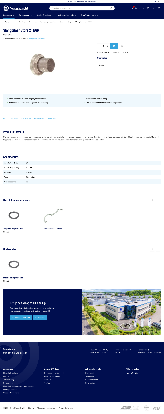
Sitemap (31, 408)
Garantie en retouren (52, 376)
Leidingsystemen (10, 389)
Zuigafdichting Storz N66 (13, 228)
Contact (47, 383)
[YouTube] (136, 373)
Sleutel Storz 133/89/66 (52, 228)
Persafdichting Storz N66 (13, 277)
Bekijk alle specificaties (38, 38)
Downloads (89, 373)
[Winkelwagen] (158, 8)
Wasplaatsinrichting (11, 393)
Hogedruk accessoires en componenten (18, 386)
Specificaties (26, 118)
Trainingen (89, 376)
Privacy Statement (66, 408)
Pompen (6, 376)
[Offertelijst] (153, 8)
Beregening (8, 383)
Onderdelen (51, 118)
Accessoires (39, 118)
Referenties (90, 383)
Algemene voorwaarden (46, 408)
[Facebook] (132, 373)
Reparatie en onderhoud (53, 373)
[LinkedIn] (127, 373)
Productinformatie (10, 118)
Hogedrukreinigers (10, 373)
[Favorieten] (148, 8)
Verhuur (47, 379)
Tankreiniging (8, 379)
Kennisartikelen (91, 379)
